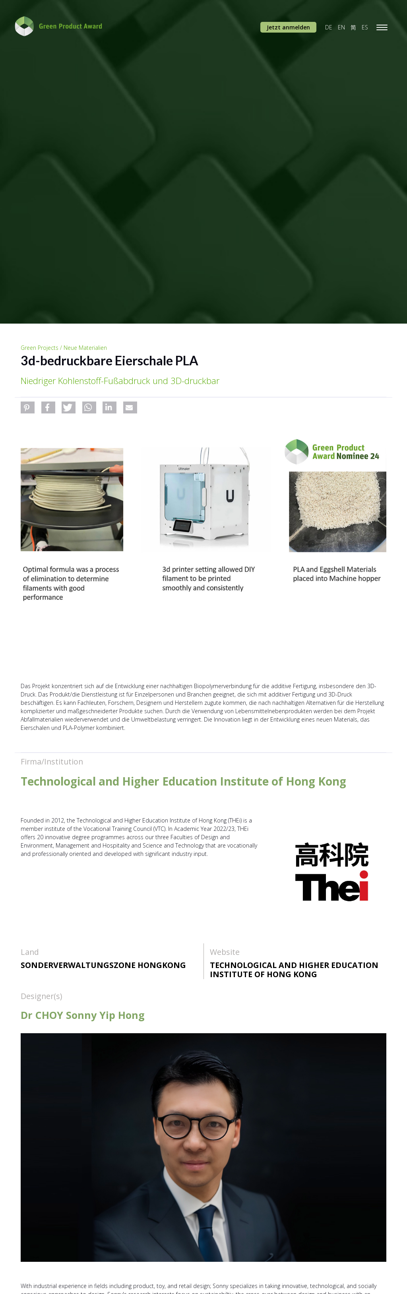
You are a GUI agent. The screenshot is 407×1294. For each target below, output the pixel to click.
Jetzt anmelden (288, 27)
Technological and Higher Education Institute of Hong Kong (294, 970)
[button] (28, 407)
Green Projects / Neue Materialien (64, 347)
